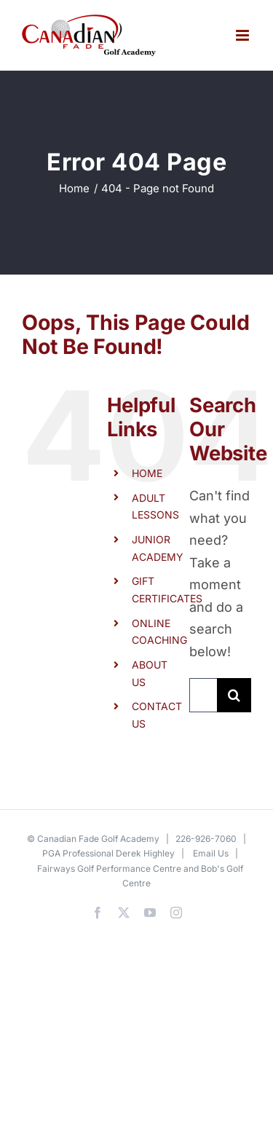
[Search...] (203, 695)
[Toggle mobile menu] (243, 35)
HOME (147, 473)
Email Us (211, 853)
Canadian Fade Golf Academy (98, 838)
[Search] (234, 695)
